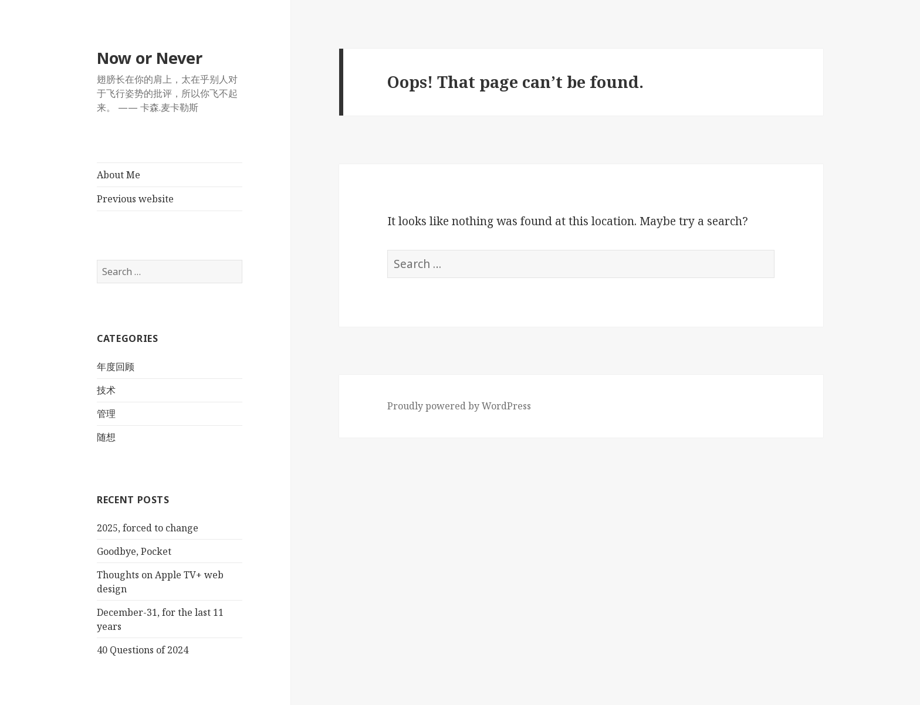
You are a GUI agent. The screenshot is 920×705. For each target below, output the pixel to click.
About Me (118, 174)
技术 (106, 390)
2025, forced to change (147, 527)
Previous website (135, 198)
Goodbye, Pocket (134, 551)
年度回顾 (115, 366)
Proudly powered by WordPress (459, 405)
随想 (106, 437)
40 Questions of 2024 (142, 649)
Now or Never (149, 58)
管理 (106, 413)
